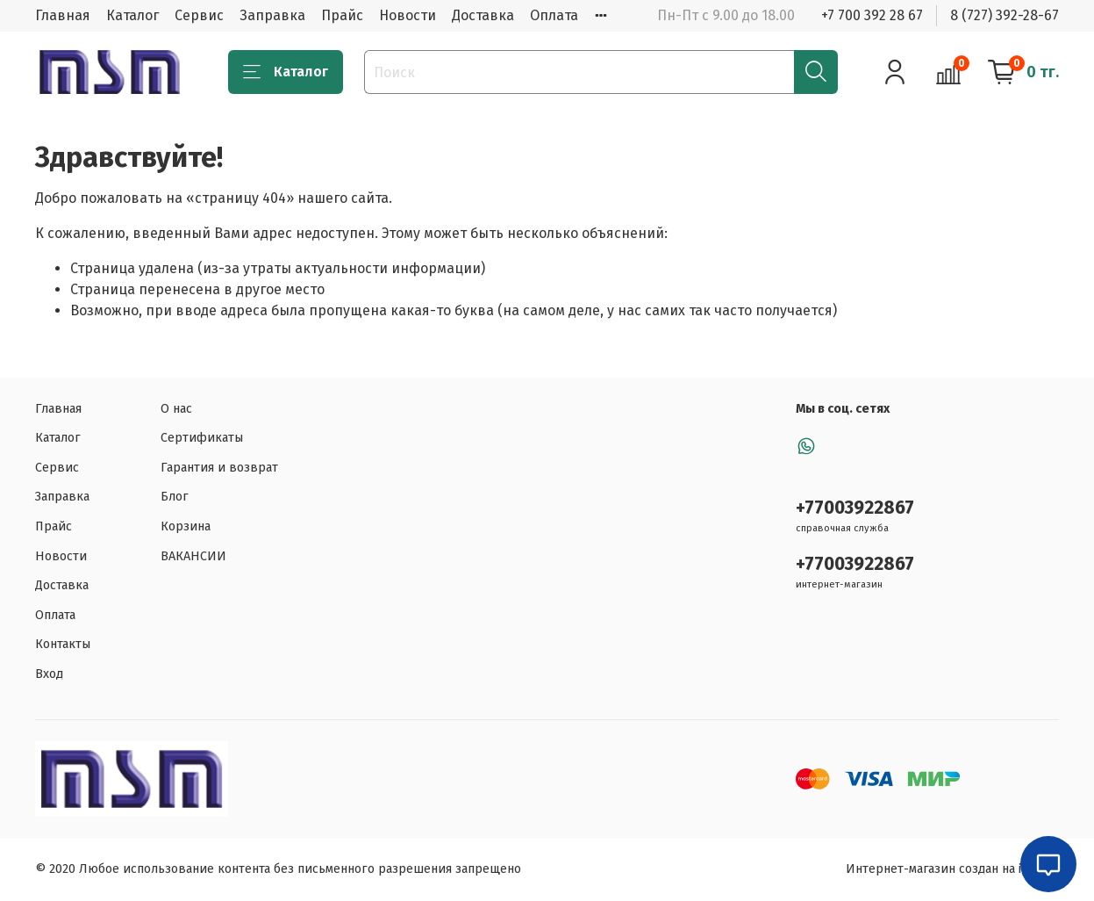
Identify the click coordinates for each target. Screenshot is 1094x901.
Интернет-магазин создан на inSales (952, 868)
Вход (49, 674)
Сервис (199, 15)
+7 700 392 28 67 (872, 15)
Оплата (554, 15)
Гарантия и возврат (219, 467)
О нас (176, 408)
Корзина (186, 526)
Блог (175, 496)
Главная (62, 15)
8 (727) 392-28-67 (1004, 15)
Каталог (132, 15)
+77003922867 (855, 508)
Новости (407, 15)
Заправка (272, 15)
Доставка (483, 15)
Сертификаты (202, 437)
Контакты (62, 644)
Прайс (342, 15)
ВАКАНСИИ (193, 556)
